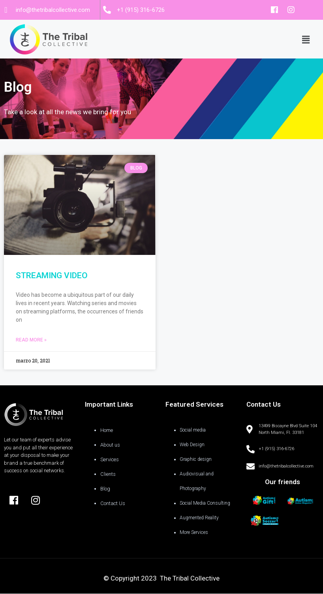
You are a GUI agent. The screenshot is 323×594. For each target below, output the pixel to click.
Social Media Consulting (205, 503)
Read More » (31, 340)
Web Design (192, 444)
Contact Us (112, 503)
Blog (105, 489)
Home (106, 430)
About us (110, 445)
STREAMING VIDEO (52, 275)
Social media (193, 430)
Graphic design (196, 459)
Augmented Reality (199, 517)
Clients (108, 474)
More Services (194, 532)
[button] (305, 39)
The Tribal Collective (190, 578)
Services (109, 459)
